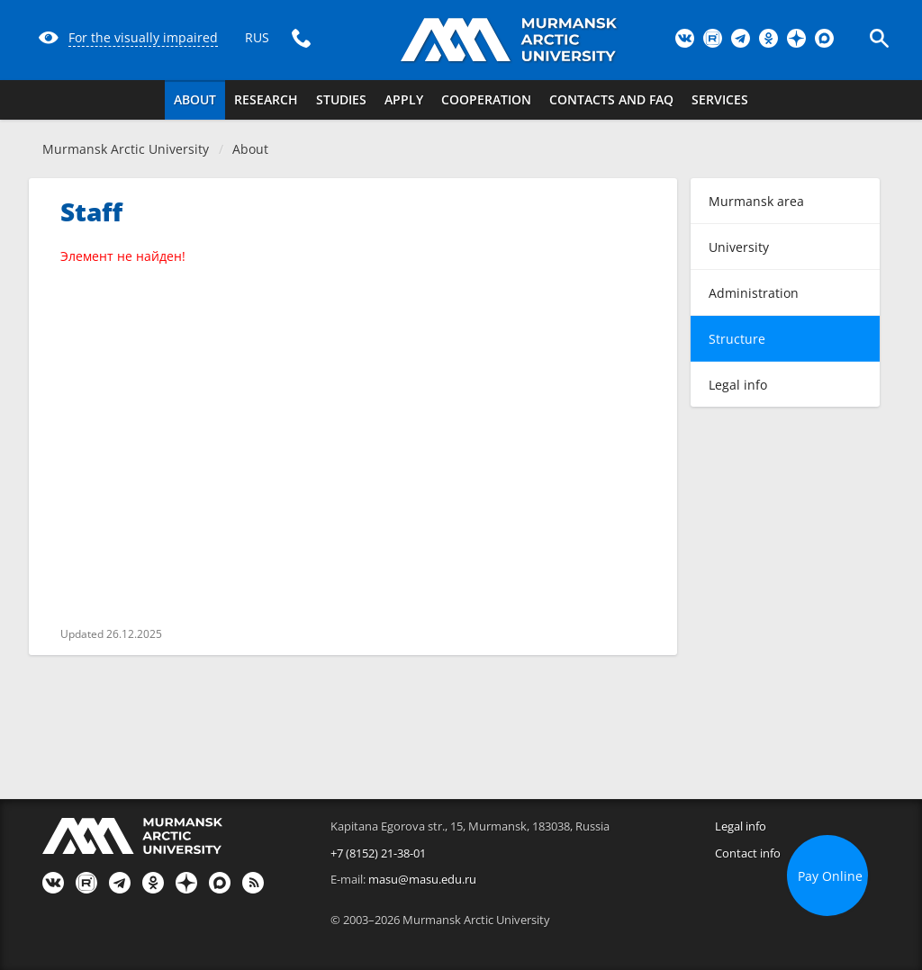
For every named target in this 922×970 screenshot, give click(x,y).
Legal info (740, 826)
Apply (403, 99)
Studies (341, 99)
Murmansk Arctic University (125, 148)
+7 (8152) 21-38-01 (378, 853)
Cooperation (486, 99)
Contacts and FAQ (611, 99)
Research (266, 99)
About (195, 99)
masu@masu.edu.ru (422, 879)
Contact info (748, 853)
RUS (257, 37)
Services (720, 99)
